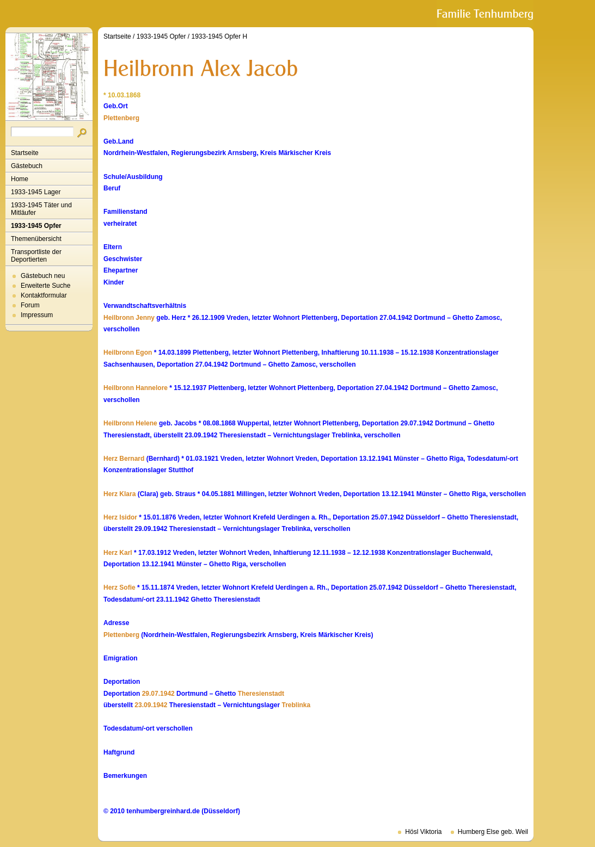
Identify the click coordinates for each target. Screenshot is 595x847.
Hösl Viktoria (423, 832)
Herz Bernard (123, 458)
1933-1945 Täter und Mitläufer (41, 209)
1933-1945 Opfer (36, 226)
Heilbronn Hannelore (135, 388)
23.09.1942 (150, 705)
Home (19, 179)
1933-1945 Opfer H (219, 36)
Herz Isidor (120, 517)
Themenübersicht (36, 239)
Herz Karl (117, 553)
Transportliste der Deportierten (36, 255)
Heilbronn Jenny (129, 318)
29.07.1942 (158, 693)
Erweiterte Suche (45, 285)
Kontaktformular (44, 295)
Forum (30, 305)
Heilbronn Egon (127, 352)
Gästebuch (26, 166)
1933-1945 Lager (35, 192)
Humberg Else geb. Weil (493, 832)
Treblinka (296, 705)
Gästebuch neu (43, 276)
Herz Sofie (119, 587)
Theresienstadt (261, 693)
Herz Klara (119, 494)
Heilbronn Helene (130, 423)
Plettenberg (121, 118)
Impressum (37, 315)
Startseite (25, 153)
